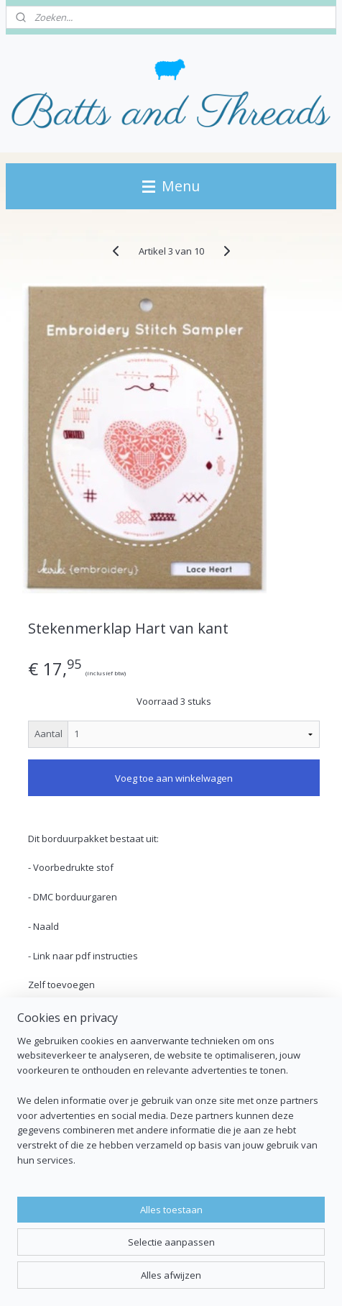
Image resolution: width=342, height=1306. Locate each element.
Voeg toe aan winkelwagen (174, 778)
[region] (171, 1106)
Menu (171, 186)
